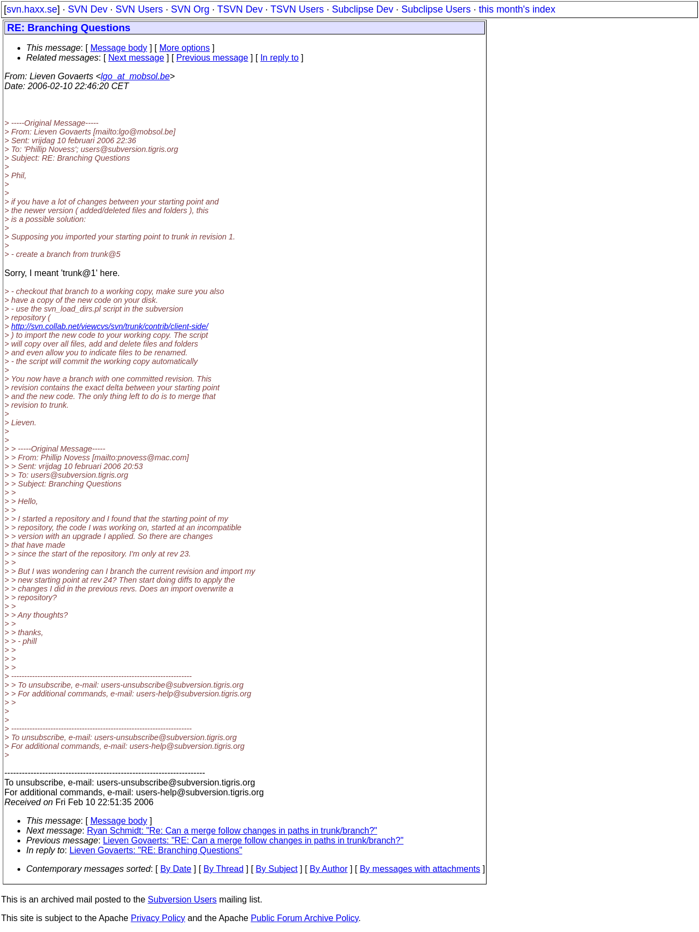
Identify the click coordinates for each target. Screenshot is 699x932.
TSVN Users (297, 9)
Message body (118, 47)
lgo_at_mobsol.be (135, 76)
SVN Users (139, 9)
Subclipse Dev (362, 9)
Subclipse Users (436, 9)
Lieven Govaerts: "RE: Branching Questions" (155, 850)
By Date (175, 869)
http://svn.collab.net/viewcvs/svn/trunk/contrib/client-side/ (109, 326)
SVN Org (190, 9)
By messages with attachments (420, 869)
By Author (328, 869)
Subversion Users (182, 899)
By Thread (224, 869)
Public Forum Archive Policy (304, 918)
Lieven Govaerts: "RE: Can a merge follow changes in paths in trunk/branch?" (253, 840)
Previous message (212, 57)
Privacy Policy (158, 918)
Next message (136, 57)
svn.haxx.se (32, 9)
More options (184, 47)
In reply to (279, 57)
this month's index (517, 9)
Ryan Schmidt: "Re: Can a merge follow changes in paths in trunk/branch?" (232, 830)
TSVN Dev (240, 9)
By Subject (276, 869)
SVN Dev (87, 9)
